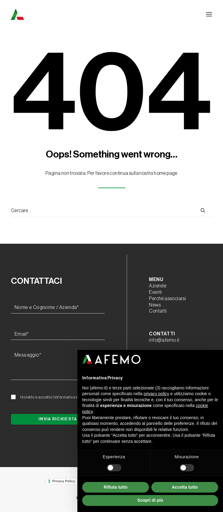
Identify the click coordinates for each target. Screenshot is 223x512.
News (155, 305)
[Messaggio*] (58, 365)
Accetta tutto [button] (185, 487)
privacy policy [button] (156, 393)
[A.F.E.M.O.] (49, 14)
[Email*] (58, 334)
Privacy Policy (63, 481)
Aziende (157, 285)
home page (165, 173)
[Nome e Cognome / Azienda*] (58, 308)
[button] (209, 14)
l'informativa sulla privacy (75, 397)
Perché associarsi (167, 298)
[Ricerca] (111, 211)
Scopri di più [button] (150, 500)
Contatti (158, 311)
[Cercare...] (111, 211)
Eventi (155, 292)
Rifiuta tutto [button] (116, 487)
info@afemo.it (164, 340)
